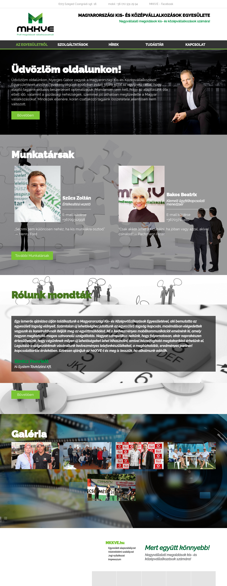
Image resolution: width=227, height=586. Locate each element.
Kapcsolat (195, 45)
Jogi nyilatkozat (116, 556)
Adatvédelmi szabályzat (121, 552)
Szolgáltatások (73, 45)
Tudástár (154, 45)
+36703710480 (177, 220)
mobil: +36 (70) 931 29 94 (123, 3)
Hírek (114, 45)
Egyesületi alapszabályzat (122, 548)
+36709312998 (73, 220)
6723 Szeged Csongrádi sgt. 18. (77, 3)
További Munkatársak (32, 256)
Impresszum (114, 559)
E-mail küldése (74, 215)
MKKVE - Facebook (161, 3)
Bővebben (25, 115)
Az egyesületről (32, 45)
